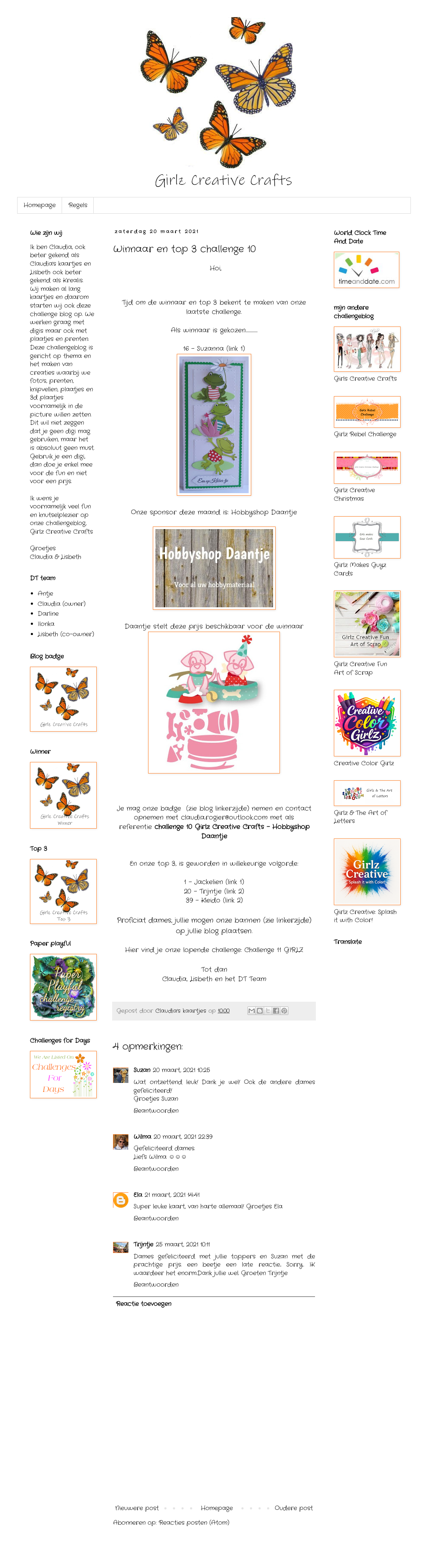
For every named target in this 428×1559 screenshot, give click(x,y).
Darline (48, 613)
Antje (45, 593)
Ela (138, 1195)
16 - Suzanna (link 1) (214, 348)
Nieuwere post (137, 1508)
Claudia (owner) (62, 604)
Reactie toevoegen (143, 1304)
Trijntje (143, 1244)
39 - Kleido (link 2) (214, 900)
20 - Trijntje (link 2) (214, 891)
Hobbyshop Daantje (264, 512)
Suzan (142, 1070)
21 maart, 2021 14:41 (172, 1195)
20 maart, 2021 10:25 (181, 1070)
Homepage (40, 205)
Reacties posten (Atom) (194, 1522)
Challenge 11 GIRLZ (273, 950)
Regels (77, 205)
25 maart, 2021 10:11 (183, 1244)
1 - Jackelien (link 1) (214, 882)
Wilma (142, 1136)
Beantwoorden (156, 1110)
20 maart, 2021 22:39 (183, 1136)
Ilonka (46, 624)
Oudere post (294, 1508)
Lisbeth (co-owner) (66, 634)
